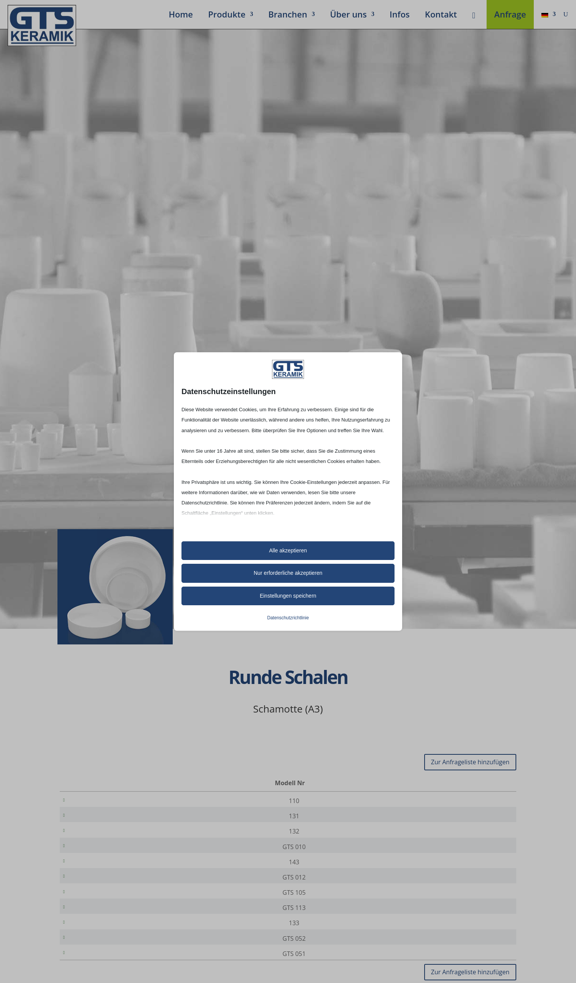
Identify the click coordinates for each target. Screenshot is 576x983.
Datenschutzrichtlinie (288, 617)
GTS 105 (96, 908)
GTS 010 (96, 854)
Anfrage (510, 15)
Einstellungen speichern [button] (288, 596)
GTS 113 (96, 926)
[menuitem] (548, 15)
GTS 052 (96, 962)
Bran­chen (287, 15)
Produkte (226, 15)
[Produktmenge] (485, 801)
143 (96, 872)
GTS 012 (96, 890)
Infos (400, 15)
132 (96, 836)
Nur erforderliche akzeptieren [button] (288, 573)
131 (96, 818)
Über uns (348, 15)
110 (96, 801)
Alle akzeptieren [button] (288, 550)
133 (96, 944)
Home (181, 15)
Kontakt (441, 15)
